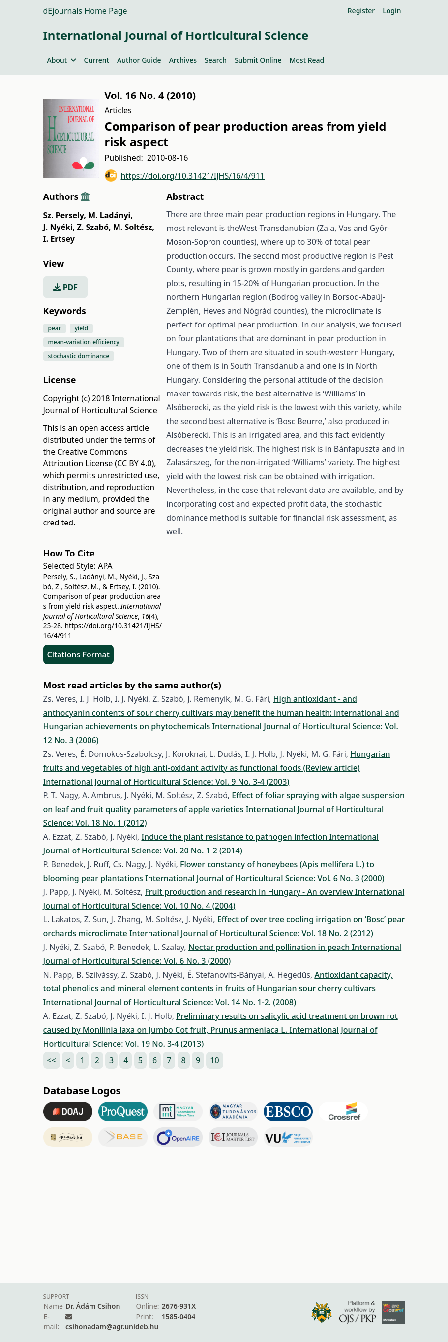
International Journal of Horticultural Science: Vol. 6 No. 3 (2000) (265, 878)
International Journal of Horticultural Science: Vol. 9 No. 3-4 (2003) (166, 781)
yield (81, 328)
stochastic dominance (79, 356)
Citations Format (78, 654)
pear (54, 328)
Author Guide (139, 60)
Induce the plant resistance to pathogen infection (235, 836)
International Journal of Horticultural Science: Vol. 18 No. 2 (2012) (251, 933)
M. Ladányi (110, 215)
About (61, 60)
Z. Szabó (94, 227)
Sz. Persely (64, 215)
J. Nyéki (59, 227)
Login (392, 10)
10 (214, 1060)
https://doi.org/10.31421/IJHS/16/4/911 (185, 175)
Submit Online (258, 60)
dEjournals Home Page (85, 10)
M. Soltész (133, 227)
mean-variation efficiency (83, 342)
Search (216, 60)
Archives (183, 60)
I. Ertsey (59, 238)
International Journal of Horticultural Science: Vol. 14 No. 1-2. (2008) (169, 1002)
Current (96, 60)
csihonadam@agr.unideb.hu (111, 1326)
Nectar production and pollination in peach (270, 947)
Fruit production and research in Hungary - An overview (250, 891)
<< (51, 1060)
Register (361, 10)
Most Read (306, 60)
